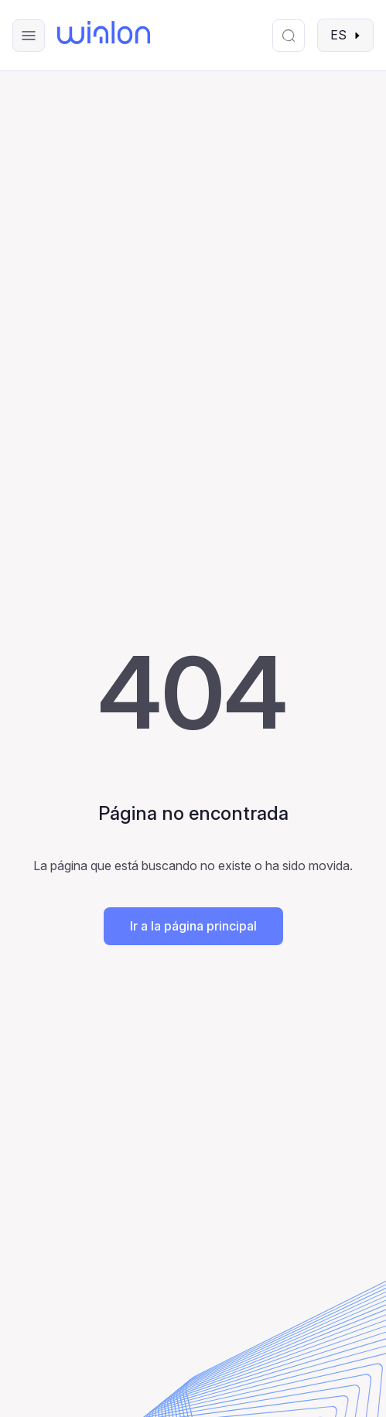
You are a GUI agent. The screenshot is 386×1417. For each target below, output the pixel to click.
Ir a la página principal (193, 926)
